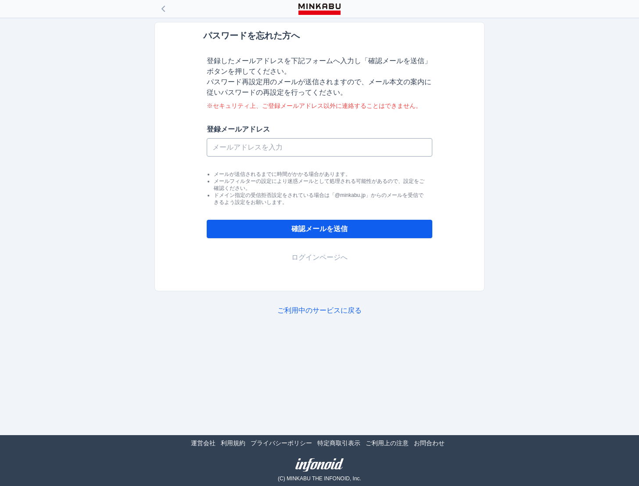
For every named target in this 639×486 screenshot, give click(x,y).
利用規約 (233, 443)
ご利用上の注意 (387, 443)
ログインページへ (319, 257)
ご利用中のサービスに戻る (319, 310)
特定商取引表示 (338, 443)
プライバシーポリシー (281, 443)
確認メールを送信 (319, 228)
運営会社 (203, 443)
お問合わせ (429, 443)
